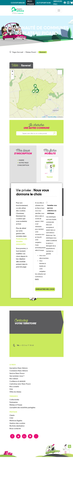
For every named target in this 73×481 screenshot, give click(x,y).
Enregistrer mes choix (45, 289)
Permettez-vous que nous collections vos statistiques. (52, 209)
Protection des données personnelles (21, 241)
